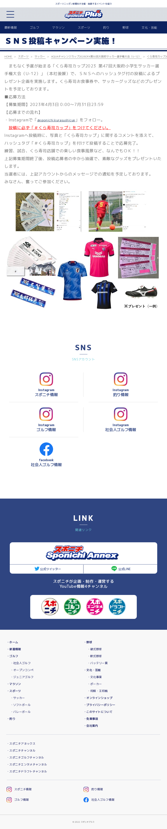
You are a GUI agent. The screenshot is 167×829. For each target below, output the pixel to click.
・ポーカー (94, 684)
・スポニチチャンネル (21, 750)
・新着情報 (14, 649)
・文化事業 (94, 677)
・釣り (11, 719)
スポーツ (84, 27)
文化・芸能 (149, 27)
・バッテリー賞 (97, 663)
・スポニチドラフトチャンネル (27, 771)
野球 (125, 27)
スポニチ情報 (19, 789)
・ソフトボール (20, 705)
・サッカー (17, 698)
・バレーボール (20, 712)
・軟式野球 (94, 656)
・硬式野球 (94, 649)
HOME (8, 56)
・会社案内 (91, 726)
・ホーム (12, 642)
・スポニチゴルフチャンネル (25, 757)
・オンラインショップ (98, 698)
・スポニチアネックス (21, 743)
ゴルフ (34, 27)
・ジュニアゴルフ (21, 677)
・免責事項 (91, 719)
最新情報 (10, 27)
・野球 (88, 642)
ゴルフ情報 (18, 800)
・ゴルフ (12, 656)
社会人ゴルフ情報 (99, 800)
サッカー (40, 56)
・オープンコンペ (21, 670)
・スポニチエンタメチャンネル (27, 764)
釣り (106, 27)
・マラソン (14, 684)
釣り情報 (93, 789)
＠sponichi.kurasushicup (56, 120)
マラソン (58, 27)
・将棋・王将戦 (97, 691)
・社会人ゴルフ (20, 663)
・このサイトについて (98, 712)
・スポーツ (14, 691)
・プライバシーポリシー (99, 705)
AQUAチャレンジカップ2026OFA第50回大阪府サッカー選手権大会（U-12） (96, 56)
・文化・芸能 (92, 670)
